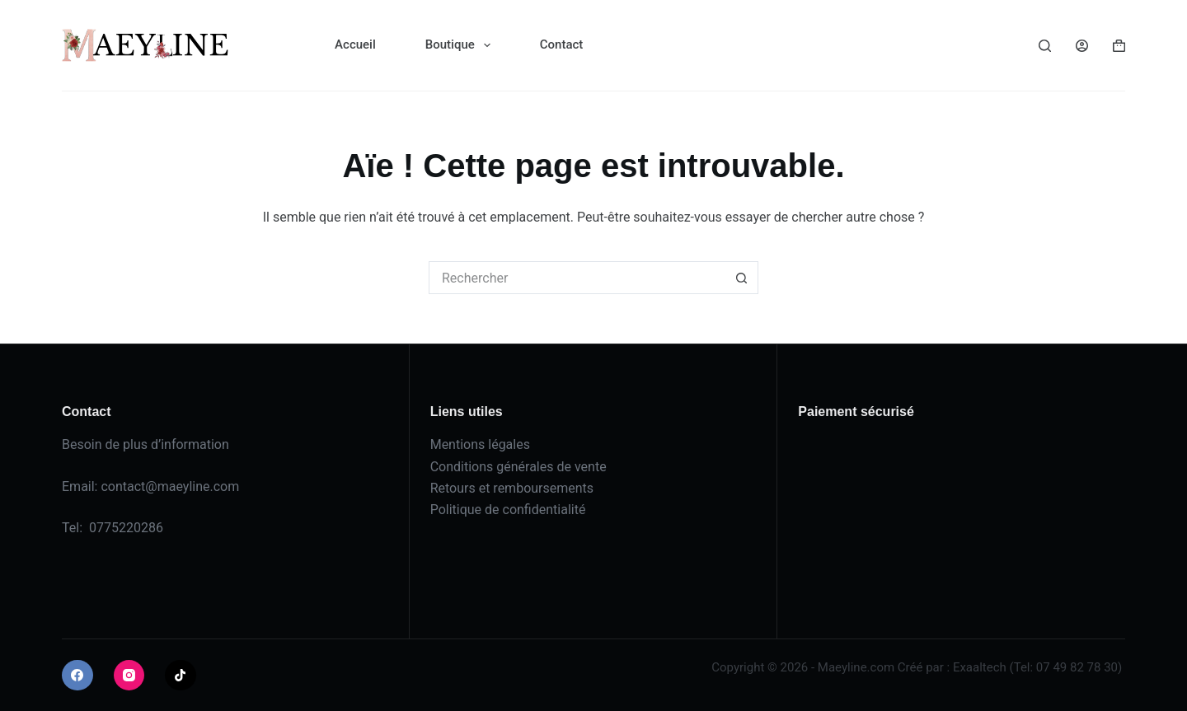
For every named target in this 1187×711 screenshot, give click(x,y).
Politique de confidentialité (508, 509)
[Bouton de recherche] (741, 277)
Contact (562, 44)
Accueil (355, 44)
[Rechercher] (1045, 46)
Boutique (461, 45)
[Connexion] (1082, 46)
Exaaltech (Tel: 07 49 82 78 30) (1037, 667)
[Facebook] (77, 675)
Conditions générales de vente (518, 467)
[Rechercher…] (577, 277)
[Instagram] (129, 675)
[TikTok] (180, 675)
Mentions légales (480, 444)
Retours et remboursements (512, 488)
